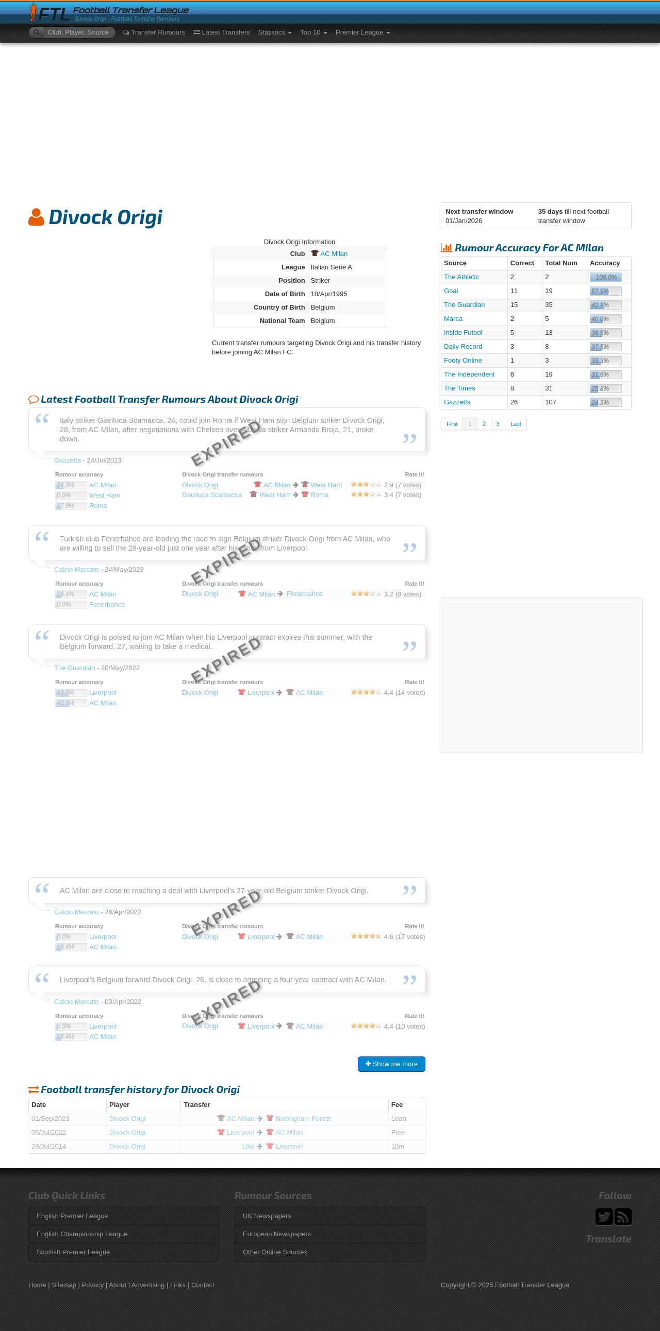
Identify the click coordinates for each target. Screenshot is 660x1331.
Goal (451, 291)
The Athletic (461, 277)
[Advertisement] (330, 120)
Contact (202, 1285)
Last (515, 424)
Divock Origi (127, 1118)
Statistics (275, 32)
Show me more (392, 1064)
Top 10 (313, 32)
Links (178, 1285)
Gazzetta (457, 402)
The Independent (469, 374)
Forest (298, 1118)
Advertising (147, 1285)
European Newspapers (277, 1234)
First (452, 424)
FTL (54, 15)
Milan (329, 254)
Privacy (93, 1285)
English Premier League (72, 1216)
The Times (459, 388)
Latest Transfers (221, 32)
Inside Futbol (463, 332)
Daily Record (463, 346)
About (117, 1285)
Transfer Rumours (154, 32)
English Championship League (82, 1234)
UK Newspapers (267, 1216)
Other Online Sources (275, 1252)
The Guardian (464, 305)
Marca (453, 318)
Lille (248, 1146)
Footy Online (463, 360)
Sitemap (64, 1285)
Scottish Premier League (73, 1252)
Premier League (363, 32)
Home (37, 1285)
